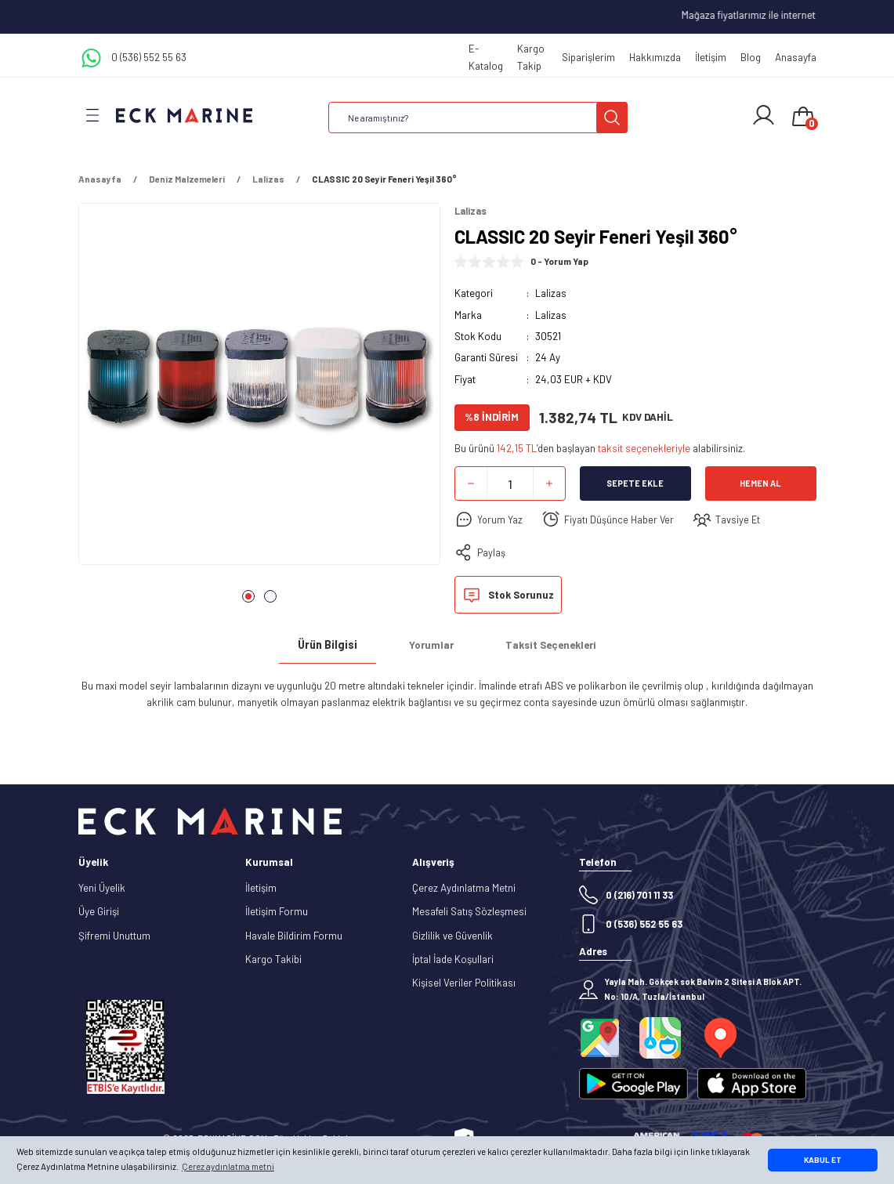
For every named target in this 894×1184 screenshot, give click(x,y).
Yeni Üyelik (101, 888)
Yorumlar (431, 645)
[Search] (478, 117)
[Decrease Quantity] (471, 484)
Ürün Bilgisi (327, 645)
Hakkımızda (655, 57)
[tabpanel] (259, 388)
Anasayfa (795, 57)
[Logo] (184, 114)
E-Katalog (486, 56)
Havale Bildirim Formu (293, 935)
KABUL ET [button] (823, 1159)
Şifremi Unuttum (114, 935)
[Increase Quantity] (549, 484)
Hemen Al (760, 484)
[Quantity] (510, 484)
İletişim (710, 57)
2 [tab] (270, 596)
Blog (750, 57)
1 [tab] (248, 596)
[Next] (412, 402)
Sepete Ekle (635, 484)
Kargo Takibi (273, 960)
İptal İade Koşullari (453, 960)
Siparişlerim (588, 57)
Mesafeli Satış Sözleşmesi (469, 912)
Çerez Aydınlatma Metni (464, 888)
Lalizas (550, 294)
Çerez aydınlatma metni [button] (228, 1166)
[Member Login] (763, 115)
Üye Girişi (98, 912)
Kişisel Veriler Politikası (464, 983)
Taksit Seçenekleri (550, 645)
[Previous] (106, 402)
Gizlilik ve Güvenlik (452, 935)
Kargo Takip (531, 56)
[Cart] (803, 117)
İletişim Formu (276, 912)
